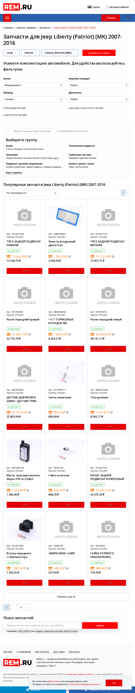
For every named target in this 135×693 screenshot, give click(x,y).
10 (20, 607)
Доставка (59, 651)
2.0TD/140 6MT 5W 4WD (14, 108)
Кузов (6, 78)
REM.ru (40, 659)
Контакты (74, 651)
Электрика (12, 154)
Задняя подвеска (34, 167)
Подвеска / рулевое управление (24, 163)
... (13, 607)
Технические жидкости (82, 145)
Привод (8, 92)
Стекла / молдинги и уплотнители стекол (25, 149)
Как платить (42, 651)
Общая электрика (14, 158)
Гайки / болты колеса (78, 167)
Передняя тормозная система (82, 158)
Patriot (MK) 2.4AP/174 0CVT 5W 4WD (86, 108)
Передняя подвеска (52, 167)
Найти (100, 625)
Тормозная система (80, 154)
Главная (8, 28)
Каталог (8, 651)
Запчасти (44, 28)
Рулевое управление (15, 167)
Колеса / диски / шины (81, 163)
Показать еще (66, 596)
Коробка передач (79, 78)
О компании (24, 651)
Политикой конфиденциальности (85, 684)
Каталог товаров (26, 28)
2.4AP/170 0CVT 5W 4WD (15, 115)
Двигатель (75, 92)
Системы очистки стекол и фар (37, 158)
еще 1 (56, 158)
